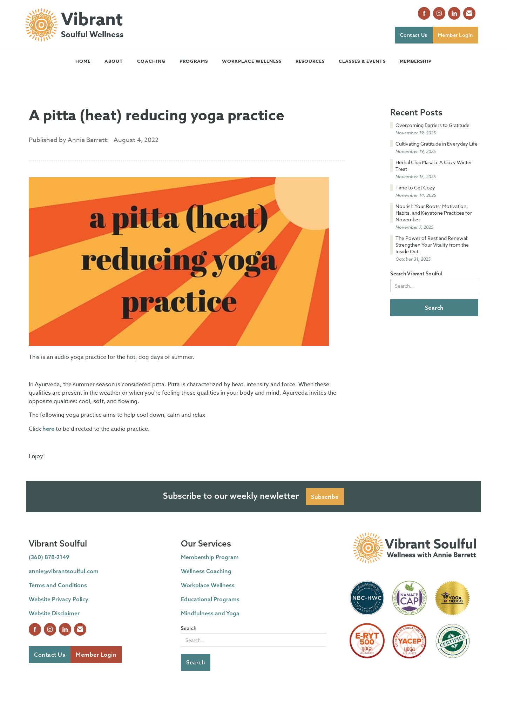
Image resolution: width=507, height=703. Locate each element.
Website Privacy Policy (58, 599)
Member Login (455, 35)
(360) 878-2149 (49, 557)
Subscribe (325, 496)
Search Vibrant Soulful (416, 273)
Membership (416, 61)
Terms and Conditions (58, 585)
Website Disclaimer (54, 613)
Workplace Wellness (252, 61)
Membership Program (210, 557)
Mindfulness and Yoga (210, 613)
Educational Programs (210, 599)
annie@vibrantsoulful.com (64, 571)
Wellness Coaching (206, 571)
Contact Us (413, 35)
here (48, 428)
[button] (113, 61)
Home (82, 61)
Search (189, 628)
